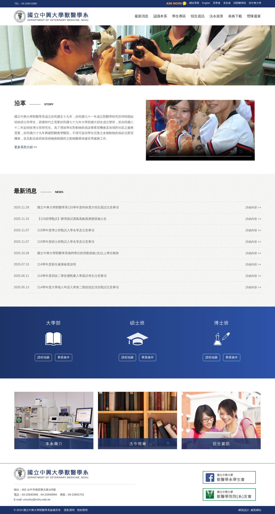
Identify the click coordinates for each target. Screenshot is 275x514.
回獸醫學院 (240, 3)
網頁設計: (244, 510)
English (206, 3)
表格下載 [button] (235, 16)
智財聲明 (82, 510)
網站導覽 (194, 3)
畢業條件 (63, 357)
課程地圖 (43, 357)
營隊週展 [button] (254, 16)
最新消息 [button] (141, 16)
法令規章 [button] (216, 16)
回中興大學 (255, 3)
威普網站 (256, 510)
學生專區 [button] (179, 16)
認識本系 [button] (160, 16)
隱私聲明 (69, 510)
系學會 (216, 3)
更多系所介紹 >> (25, 147)
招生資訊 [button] (198, 16)
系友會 (227, 3)
